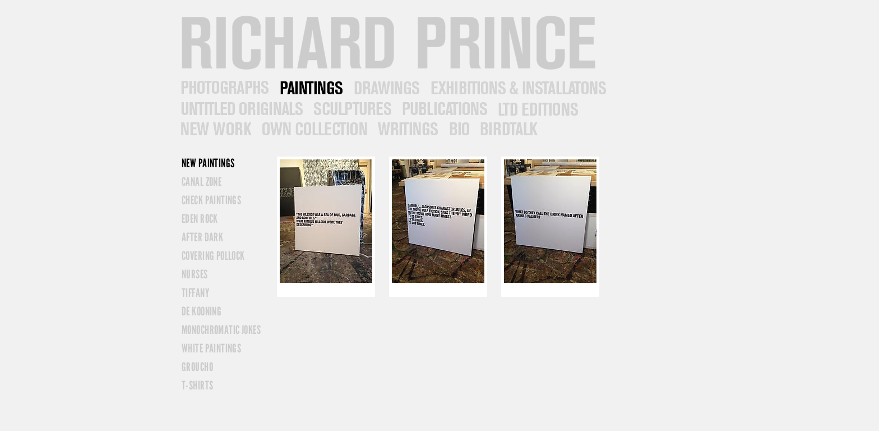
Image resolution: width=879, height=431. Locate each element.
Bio (458, 129)
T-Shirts (197, 385)
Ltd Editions (537, 108)
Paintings (310, 87)
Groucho (197, 367)
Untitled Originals (240, 108)
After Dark (202, 237)
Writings (407, 129)
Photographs (223, 87)
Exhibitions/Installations (517, 87)
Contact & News (508, 129)
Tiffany (195, 293)
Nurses (195, 274)
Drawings (385, 87)
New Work (214, 129)
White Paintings (211, 348)
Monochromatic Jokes (221, 330)
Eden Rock (200, 219)
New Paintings (208, 163)
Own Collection (313, 129)
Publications (443, 108)
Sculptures (351, 108)
